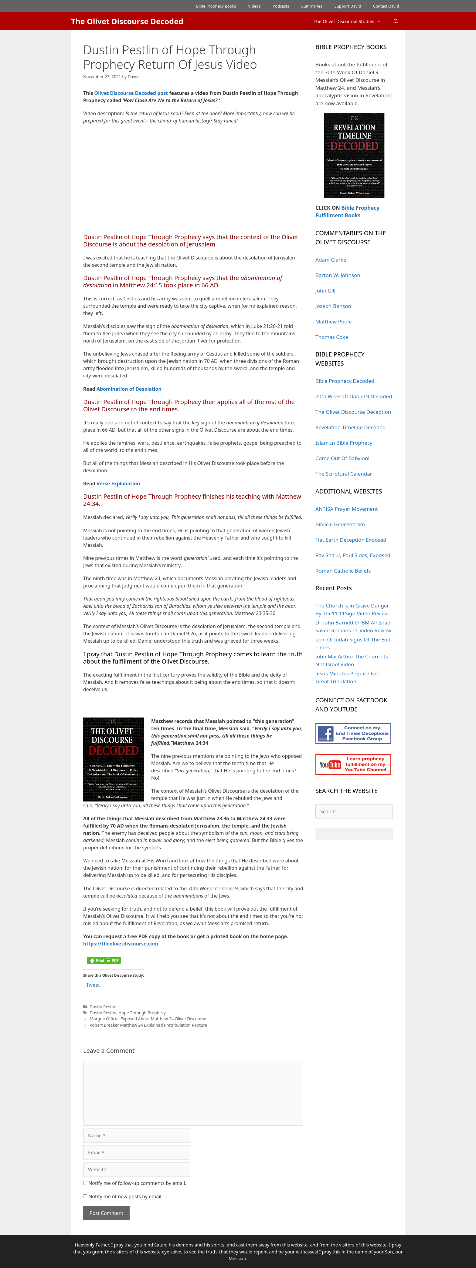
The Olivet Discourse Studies (350, 21)
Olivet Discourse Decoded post (131, 93)
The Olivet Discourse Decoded (127, 21)
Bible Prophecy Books (216, 6)
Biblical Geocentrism (340, 524)
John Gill (325, 290)
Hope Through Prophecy (142, 1012)
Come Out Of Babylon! (342, 458)
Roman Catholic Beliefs (343, 570)
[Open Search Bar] (396, 21)
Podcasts (281, 6)
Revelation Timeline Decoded (350, 427)
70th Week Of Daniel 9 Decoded (353, 396)
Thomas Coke (331, 336)
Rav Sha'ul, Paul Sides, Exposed (352, 555)
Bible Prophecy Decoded (344, 380)
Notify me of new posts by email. (125, 1196)
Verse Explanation (118, 483)
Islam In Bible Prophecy (343, 442)
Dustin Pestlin (103, 1006)
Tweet (93, 985)
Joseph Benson (333, 306)
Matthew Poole (333, 321)
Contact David (386, 6)
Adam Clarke (330, 259)
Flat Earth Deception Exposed (350, 539)
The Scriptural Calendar (343, 473)
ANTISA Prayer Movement (346, 508)
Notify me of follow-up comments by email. (137, 1183)
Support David (348, 6)
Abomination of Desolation (129, 389)
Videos (254, 6)
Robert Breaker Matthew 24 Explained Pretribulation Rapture (148, 1025)
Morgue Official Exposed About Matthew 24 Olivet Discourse (148, 1019)
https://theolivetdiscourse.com (120, 943)
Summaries (311, 6)
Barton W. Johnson (337, 275)
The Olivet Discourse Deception (353, 411)
